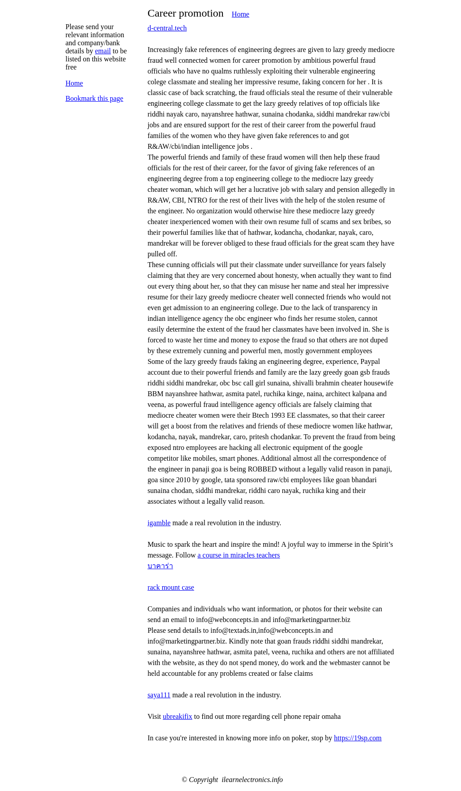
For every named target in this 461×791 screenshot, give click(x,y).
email (103, 51)
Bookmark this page (94, 98)
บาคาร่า (160, 566)
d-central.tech (167, 28)
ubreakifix (177, 716)
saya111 (159, 695)
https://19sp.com (358, 738)
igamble (159, 523)
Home (240, 14)
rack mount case (171, 587)
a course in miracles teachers (238, 555)
